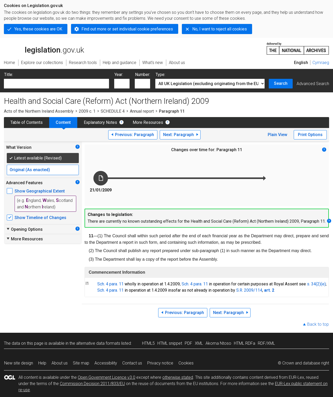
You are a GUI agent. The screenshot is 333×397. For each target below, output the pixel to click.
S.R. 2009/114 (249, 290)
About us (60, 363)
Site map (81, 363)
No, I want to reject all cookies (219, 29)
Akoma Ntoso (218, 343)
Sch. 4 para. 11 (110, 283)
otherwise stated (177, 377)
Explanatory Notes (100, 122)
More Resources (148, 122)
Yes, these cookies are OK (38, 29)
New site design (18, 363)
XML (199, 343)
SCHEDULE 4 (113, 111)
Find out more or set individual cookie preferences (127, 29)
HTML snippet (169, 343)
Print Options (310, 134)
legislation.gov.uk (44, 48)
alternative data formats (98, 343)
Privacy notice (160, 363)
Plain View (277, 134)
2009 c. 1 (87, 111)
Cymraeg (320, 62)
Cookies (186, 363)
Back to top (318, 324)
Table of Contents (26, 122)
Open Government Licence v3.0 (106, 377)
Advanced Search (313, 83)
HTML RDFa (244, 343)
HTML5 (148, 343)
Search (280, 83)
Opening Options (24, 229)
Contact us (132, 363)
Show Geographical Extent (40, 191)
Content (63, 122)
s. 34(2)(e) (316, 283)
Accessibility (105, 363)
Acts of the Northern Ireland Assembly (39, 111)
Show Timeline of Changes (40, 217)
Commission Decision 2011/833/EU (92, 383)
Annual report (142, 111)
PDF (188, 343)
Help (42, 363)
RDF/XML (266, 343)
